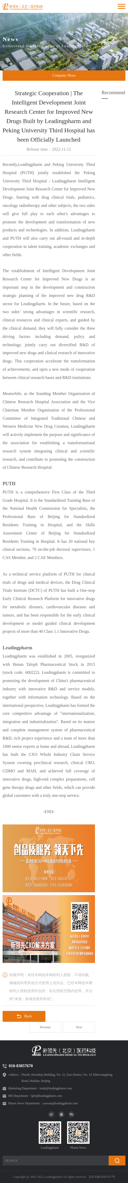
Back (24, 1016)
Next (79, 1027)
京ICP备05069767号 (102, 1177)
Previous (45, 1027)
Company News (64, 75)
